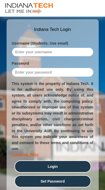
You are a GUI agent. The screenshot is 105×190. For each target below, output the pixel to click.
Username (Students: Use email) (40, 43)
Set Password (53, 181)
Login (53, 166)
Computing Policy (25, 154)
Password (20, 63)
